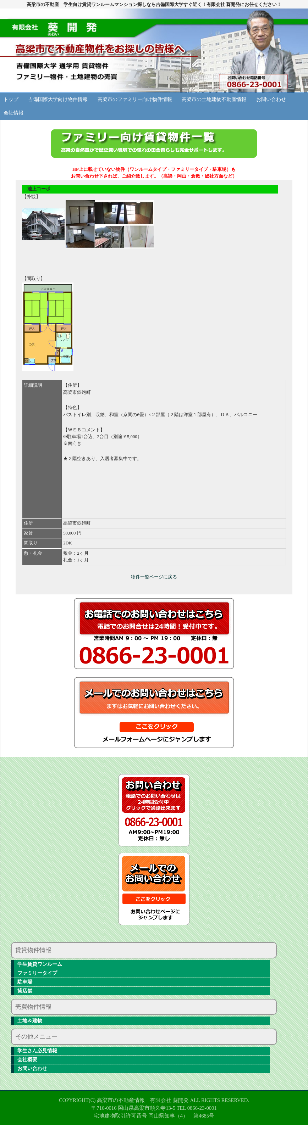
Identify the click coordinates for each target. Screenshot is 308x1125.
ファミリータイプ (37, 973)
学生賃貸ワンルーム (39, 964)
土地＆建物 (29, 1020)
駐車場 (24, 982)
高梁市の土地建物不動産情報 (214, 99)
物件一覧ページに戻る (154, 577)
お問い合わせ (271, 99)
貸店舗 (24, 991)
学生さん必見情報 (37, 1050)
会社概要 (27, 1059)
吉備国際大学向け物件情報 (58, 99)
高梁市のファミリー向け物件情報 (135, 99)
